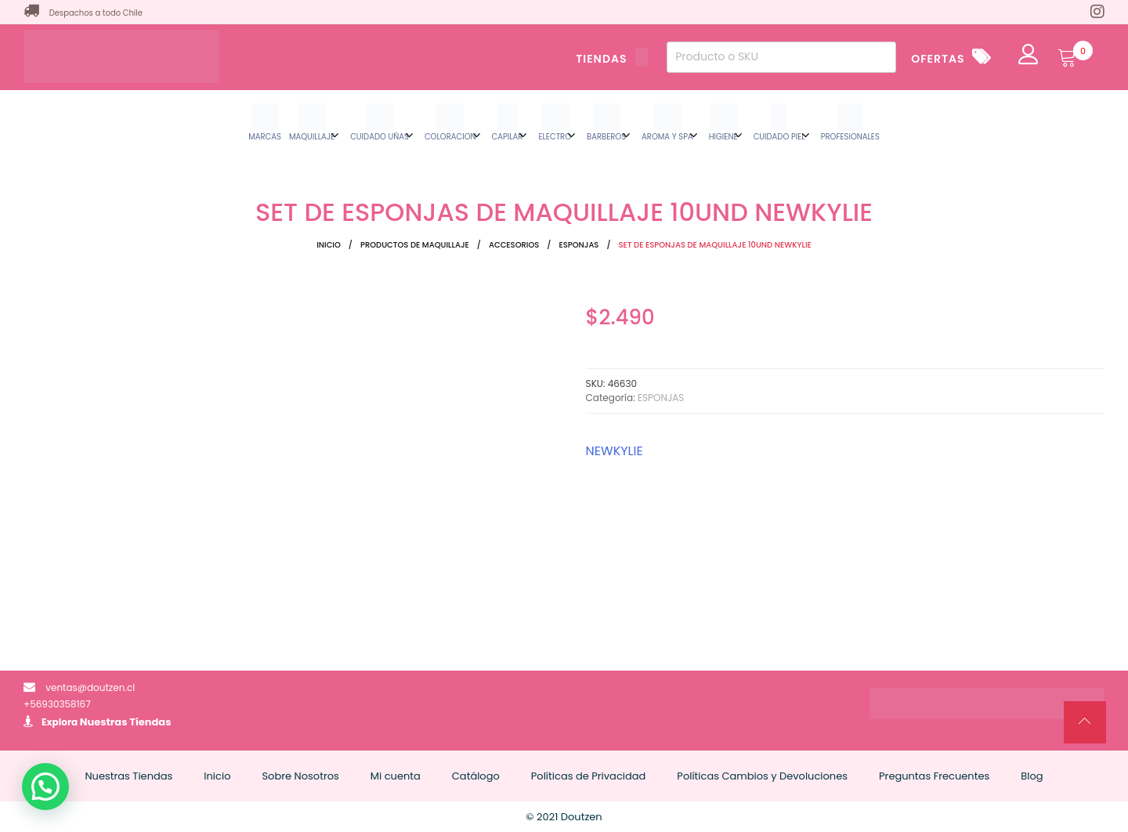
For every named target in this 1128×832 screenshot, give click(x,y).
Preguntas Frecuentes (934, 776)
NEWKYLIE (614, 451)
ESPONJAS (578, 245)
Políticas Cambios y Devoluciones (762, 776)
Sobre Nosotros (300, 776)
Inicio (328, 245)
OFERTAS (937, 59)
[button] (45, 786)
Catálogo (476, 776)
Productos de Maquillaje (414, 245)
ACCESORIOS (514, 245)
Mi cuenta (396, 776)
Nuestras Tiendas (126, 721)
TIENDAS (612, 59)
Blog (1032, 776)
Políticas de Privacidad (588, 776)
